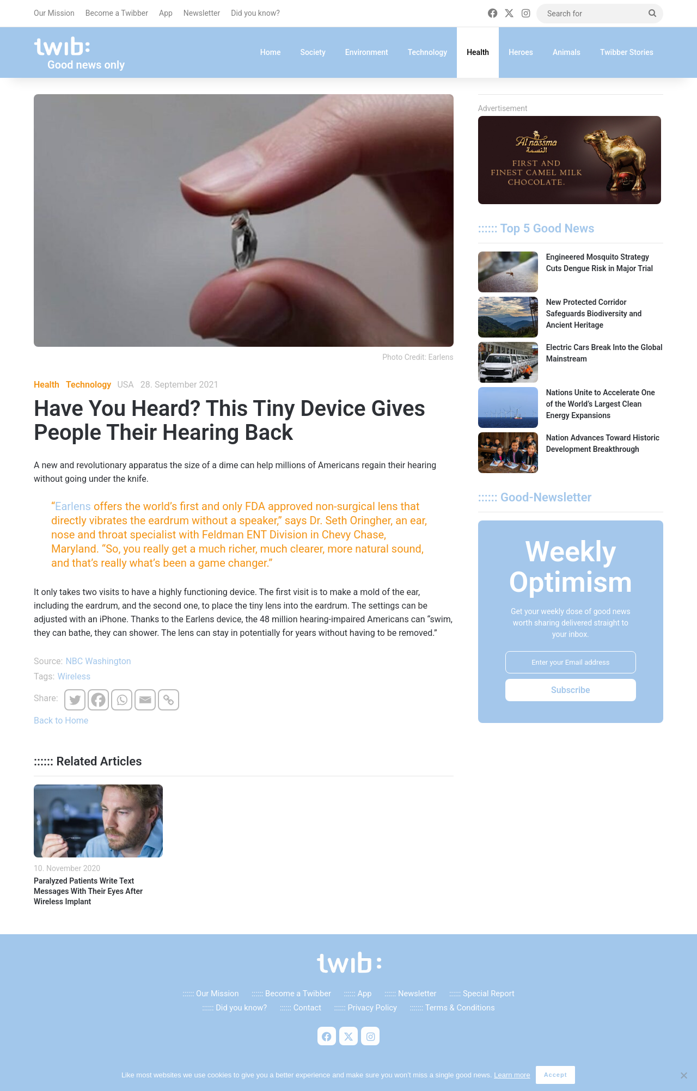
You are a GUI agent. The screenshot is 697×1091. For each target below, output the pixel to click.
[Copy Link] (168, 699)
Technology (428, 52)
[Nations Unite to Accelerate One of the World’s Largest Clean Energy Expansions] (508, 407)
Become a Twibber (116, 13)
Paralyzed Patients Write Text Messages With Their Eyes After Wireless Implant (88, 891)
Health (478, 52)
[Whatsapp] (121, 699)
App (166, 13)
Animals (566, 52)
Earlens (73, 506)
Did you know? (255, 13)
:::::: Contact (300, 1008)
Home (270, 52)
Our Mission (54, 13)
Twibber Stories (626, 52)
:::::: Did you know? (234, 1008)
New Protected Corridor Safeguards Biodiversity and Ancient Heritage (594, 313)
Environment (366, 52)
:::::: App (357, 993)
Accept (555, 1075)
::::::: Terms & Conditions (451, 1008)
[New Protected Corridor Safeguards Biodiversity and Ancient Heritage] (508, 317)
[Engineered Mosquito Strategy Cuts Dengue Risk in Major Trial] (508, 272)
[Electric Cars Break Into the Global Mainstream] (508, 362)
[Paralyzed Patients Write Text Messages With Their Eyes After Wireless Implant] (98, 820)
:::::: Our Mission (210, 993)
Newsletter (202, 13)
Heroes (521, 52)
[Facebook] (98, 699)
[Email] (145, 699)
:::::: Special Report (482, 993)
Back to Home (61, 720)
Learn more (512, 1075)
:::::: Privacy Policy (365, 1008)
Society (312, 52)
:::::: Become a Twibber (291, 993)
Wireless (73, 676)
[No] (683, 1075)
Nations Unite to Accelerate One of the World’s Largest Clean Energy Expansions (600, 404)
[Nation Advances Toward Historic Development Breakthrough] (508, 452)
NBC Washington (98, 661)
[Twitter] (74, 699)
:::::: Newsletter (410, 993)
